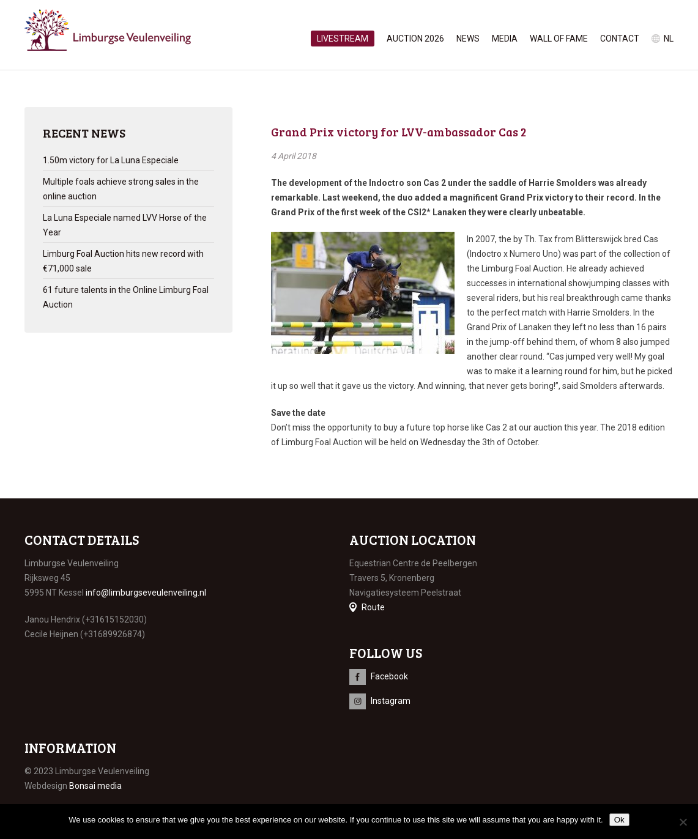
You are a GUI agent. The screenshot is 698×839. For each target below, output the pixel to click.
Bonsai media (95, 786)
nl (669, 38)
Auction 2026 (415, 38)
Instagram (390, 701)
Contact (619, 38)
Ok (619, 819)
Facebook (389, 676)
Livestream (342, 38)
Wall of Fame (559, 38)
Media (505, 38)
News (468, 38)
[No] (683, 822)
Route (373, 607)
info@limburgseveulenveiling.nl (146, 592)
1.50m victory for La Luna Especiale (111, 160)
